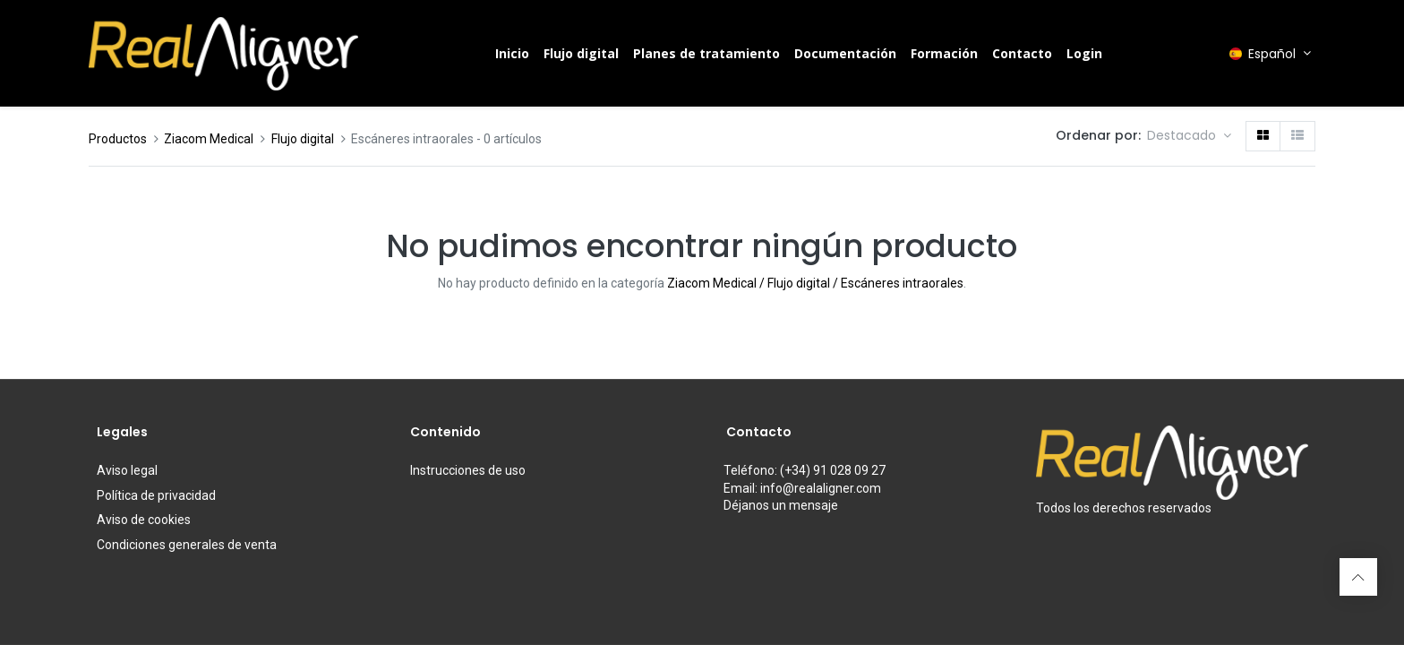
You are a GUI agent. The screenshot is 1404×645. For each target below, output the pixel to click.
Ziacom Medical (208, 139)
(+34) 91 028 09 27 (833, 470)
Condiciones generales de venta (187, 545)
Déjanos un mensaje (780, 505)
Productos (118, 139)
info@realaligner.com (820, 488)
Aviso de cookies (144, 519)
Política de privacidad (156, 495)
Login (1084, 53)
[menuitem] (512, 54)
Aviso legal (127, 470)
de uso (468, 470)
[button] (1189, 136)
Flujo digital (302, 139)
